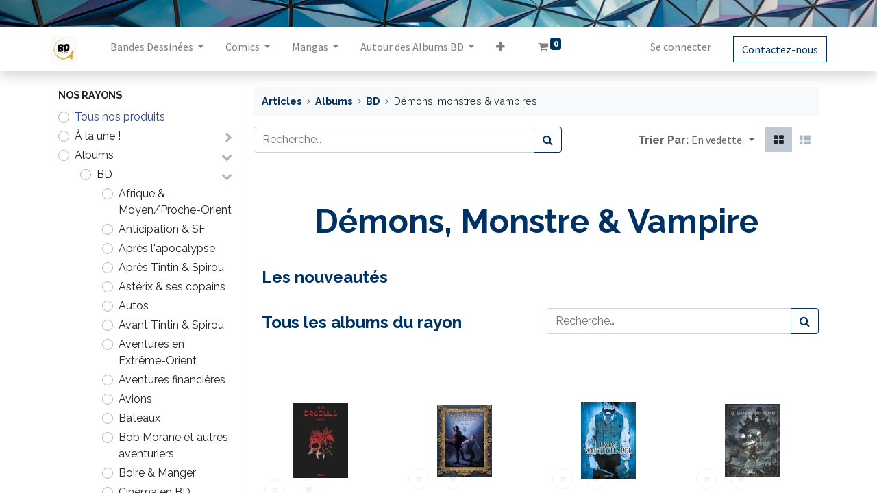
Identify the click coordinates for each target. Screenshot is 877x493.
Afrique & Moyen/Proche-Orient (175, 201)
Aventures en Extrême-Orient (158, 352)
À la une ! (98, 135)
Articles (281, 101)
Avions (135, 398)
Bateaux (139, 418)
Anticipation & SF (162, 229)
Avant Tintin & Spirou (171, 324)
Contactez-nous (772, 49)
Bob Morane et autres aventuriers (173, 445)
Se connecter (672, 46)
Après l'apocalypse (167, 248)
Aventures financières (172, 379)
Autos (134, 305)
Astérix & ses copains (172, 286)
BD (104, 174)
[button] (508, 49)
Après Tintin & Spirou (171, 267)
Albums (94, 155)
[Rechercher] (548, 140)
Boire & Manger (157, 472)
